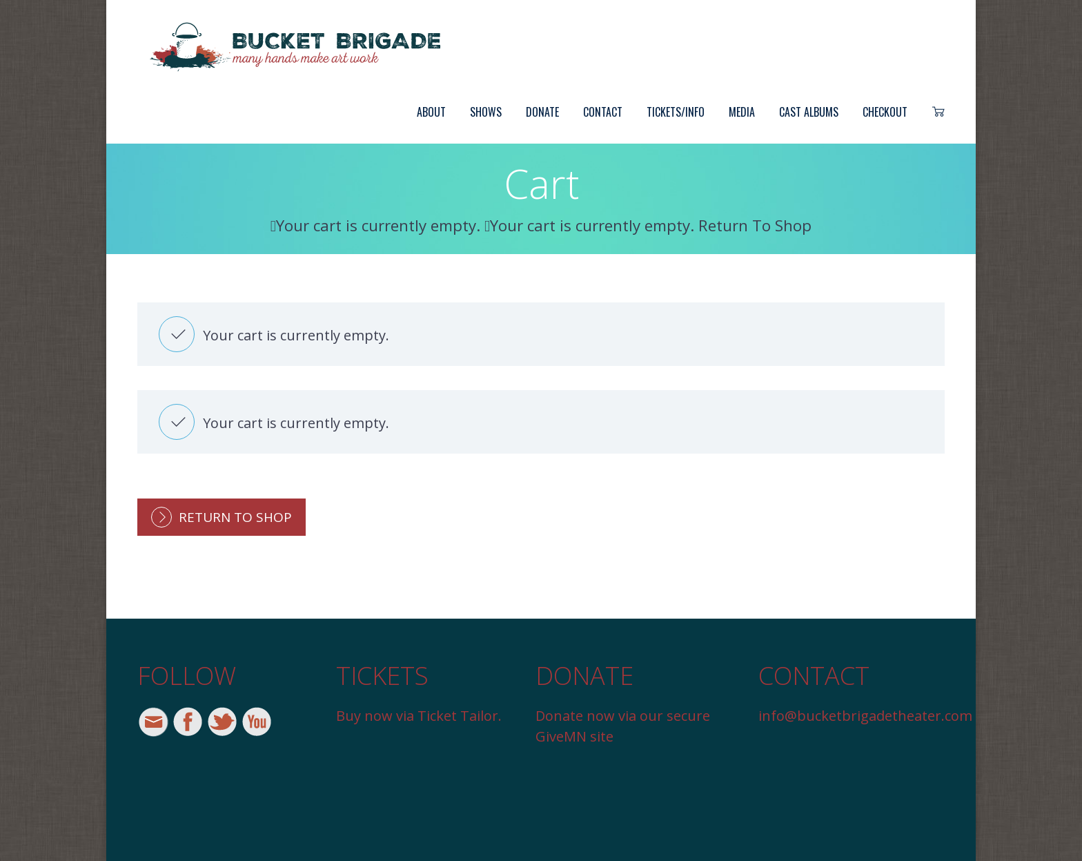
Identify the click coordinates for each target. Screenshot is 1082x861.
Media (742, 112)
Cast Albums (808, 112)
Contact (602, 112)
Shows (486, 112)
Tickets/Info (676, 112)
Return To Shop (235, 517)
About (431, 112)
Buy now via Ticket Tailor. (419, 715)
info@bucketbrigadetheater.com (865, 715)
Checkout (885, 112)
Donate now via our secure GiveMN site (622, 726)
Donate (542, 112)
